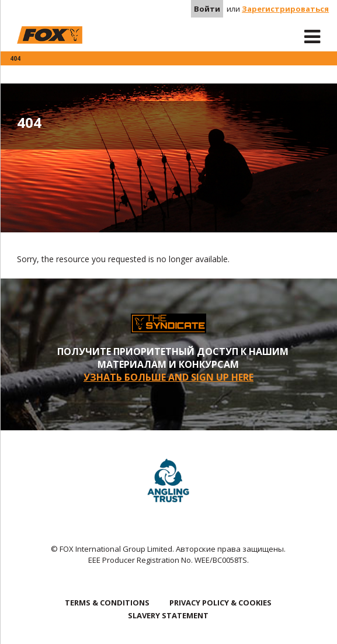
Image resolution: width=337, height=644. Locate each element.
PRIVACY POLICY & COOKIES (220, 602)
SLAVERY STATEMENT (168, 615)
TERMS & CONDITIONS (107, 602)
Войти (207, 9)
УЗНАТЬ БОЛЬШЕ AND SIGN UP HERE (168, 377)
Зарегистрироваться (285, 9)
